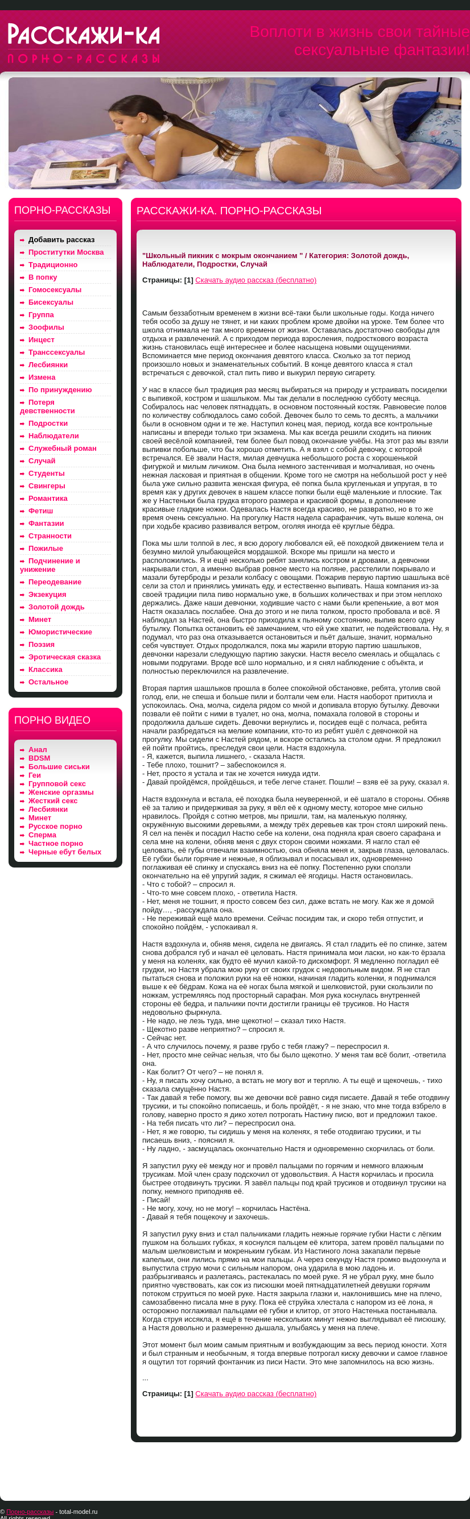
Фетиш (40, 511)
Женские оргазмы (61, 792)
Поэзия (41, 644)
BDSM (39, 758)
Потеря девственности (47, 406)
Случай (41, 460)
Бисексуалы (50, 302)
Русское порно (55, 826)
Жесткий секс (53, 800)
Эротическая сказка (64, 657)
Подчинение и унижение (50, 565)
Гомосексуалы (54, 289)
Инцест (41, 339)
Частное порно (55, 843)
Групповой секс (57, 783)
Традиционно (52, 264)
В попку (42, 277)
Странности (50, 536)
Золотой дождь (56, 607)
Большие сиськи (59, 766)
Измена (41, 377)
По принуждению (60, 389)
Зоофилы (46, 327)
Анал (37, 749)
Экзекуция (47, 594)
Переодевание (54, 582)
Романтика (48, 498)
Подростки (48, 423)
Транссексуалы (56, 352)
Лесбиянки (48, 364)
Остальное (48, 682)
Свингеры (46, 486)
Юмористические (60, 632)
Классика (45, 669)
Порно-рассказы (29, 1511)
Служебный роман (62, 448)
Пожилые (45, 548)
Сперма (42, 835)
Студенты (46, 473)
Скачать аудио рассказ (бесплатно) (255, 280)
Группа (41, 314)
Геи (34, 775)
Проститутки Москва (66, 252)
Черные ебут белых (64, 852)
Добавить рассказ (61, 239)
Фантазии (46, 523)
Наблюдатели (53, 435)
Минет (39, 619)
